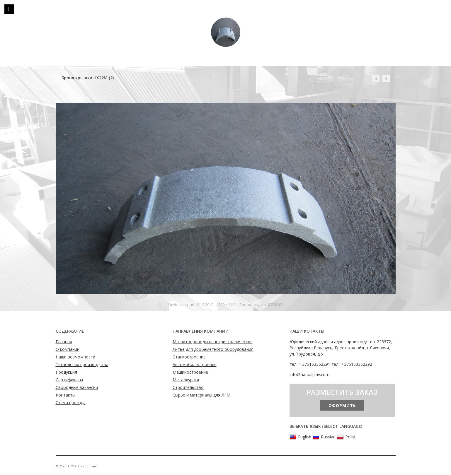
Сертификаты (69, 379)
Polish (347, 437)
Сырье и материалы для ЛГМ (201, 395)
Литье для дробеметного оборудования (213, 349)
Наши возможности (75, 357)
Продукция (66, 372)
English (300, 437)
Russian (324, 437)
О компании (67, 349)
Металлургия (186, 379)
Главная (64, 341)
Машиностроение (190, 372)
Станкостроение (189, 357)
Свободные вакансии (77, 387)
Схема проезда (71, 402)
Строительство (188, 387)
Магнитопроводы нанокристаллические (213, 341)
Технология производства (82, 364)
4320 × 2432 (226, 304)
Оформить (342, 405)
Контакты (65, 395)
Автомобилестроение (195, 364)
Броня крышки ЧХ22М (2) (261, 304)
